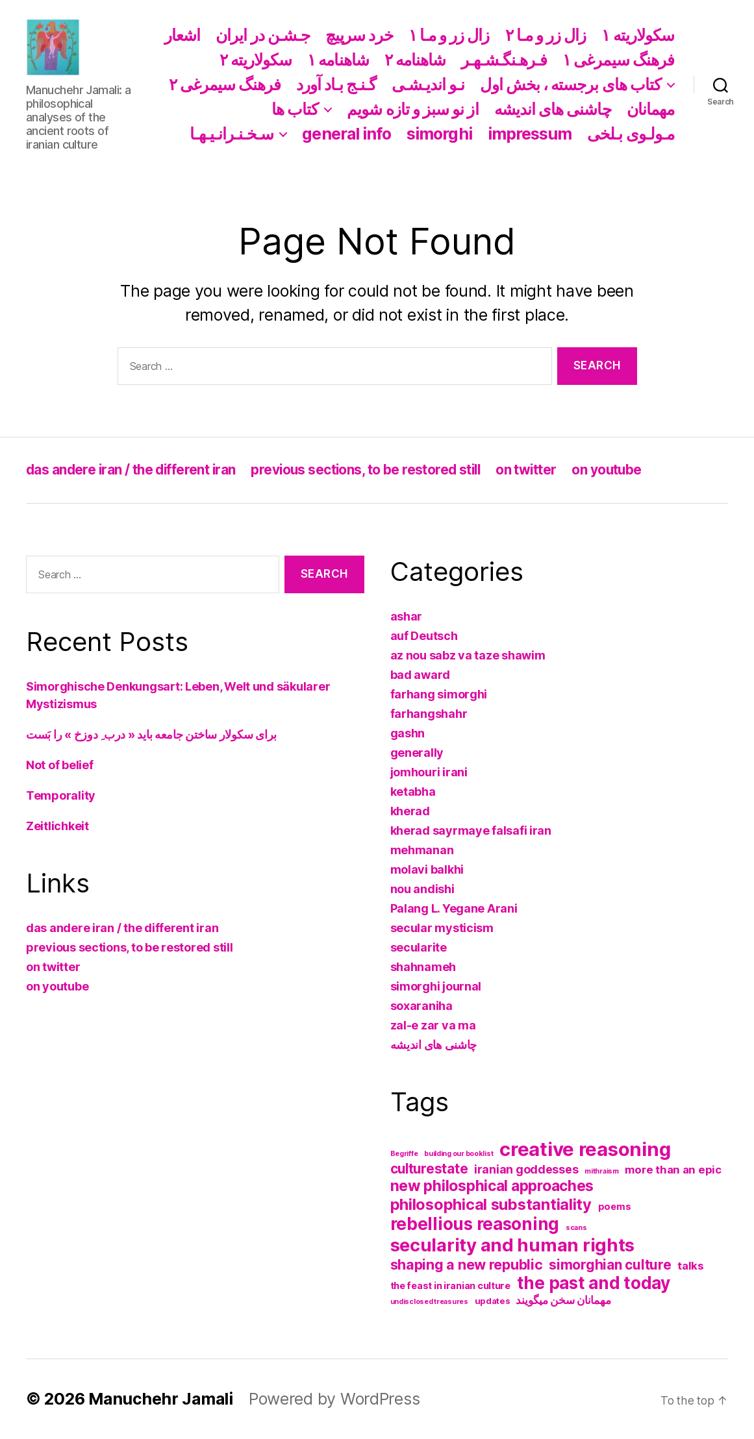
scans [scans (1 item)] (576, 1228)
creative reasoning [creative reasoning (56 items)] (584, 1149)
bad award (420, 675)
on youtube (616, 469)
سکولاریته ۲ (256, 59)
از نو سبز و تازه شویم (412, 109)
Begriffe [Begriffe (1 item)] (404, 1154)
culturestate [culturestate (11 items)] (429, 1169)
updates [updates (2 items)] (492, 1301)
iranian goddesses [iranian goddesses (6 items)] (526, 1169)
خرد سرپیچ (359, 35)
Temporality (60, 795)
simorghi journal (436, 986)
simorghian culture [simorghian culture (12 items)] (610, 1265)
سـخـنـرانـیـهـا (231, 133)
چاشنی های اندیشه (552, 109)
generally (417, 752)
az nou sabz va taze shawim (468, 655)
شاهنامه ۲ (415, 59)
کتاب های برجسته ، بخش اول (570, 84)
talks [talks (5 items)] (690, 1265)
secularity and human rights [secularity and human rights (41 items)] (512, 1245)
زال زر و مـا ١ (449, 35)
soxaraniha (421, 1006)
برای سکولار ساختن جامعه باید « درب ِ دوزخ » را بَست (151, 734)
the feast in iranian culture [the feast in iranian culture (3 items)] (450, 1286)
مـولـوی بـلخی (630, 133)
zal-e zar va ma (433, 1025)
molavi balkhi (427, 869)
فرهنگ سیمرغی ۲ (225, 84)
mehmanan (422, 850)
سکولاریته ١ (637, 35)
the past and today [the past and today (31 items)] (593, 1283)
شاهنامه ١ (338, 59)
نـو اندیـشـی (428, 84)
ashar (406, 616)
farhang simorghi (439, 694)
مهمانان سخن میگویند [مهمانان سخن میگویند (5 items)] (563, 1300)
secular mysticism (442, 928)
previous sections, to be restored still (371, 469)
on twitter (534, 469)
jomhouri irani (429, 772)
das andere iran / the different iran (133, 469)
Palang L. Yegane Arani (454, 908)
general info (346, 133)
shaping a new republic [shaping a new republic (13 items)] (466, 1264)
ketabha (413, 791)
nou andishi (422, 889)
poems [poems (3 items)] (614, 1206)
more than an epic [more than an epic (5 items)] (673, 1169)
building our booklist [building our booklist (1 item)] (458, 1154)
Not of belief (60, 765)
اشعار (182, 35)
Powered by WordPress (335, 1398)
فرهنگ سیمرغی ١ (618, 59)
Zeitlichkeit (57, 826)
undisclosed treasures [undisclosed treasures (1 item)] (429, 1302)
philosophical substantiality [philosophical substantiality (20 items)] (491, 1204)
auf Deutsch (424, 636)
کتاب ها (294, 109)
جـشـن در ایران (263, 35)
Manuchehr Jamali (161, 1398)
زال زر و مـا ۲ (545, 35)
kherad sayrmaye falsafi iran (470, 830)
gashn (407, 733)
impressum (530, 133)
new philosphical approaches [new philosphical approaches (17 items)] (492, 1186)
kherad (410, 811)
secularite (418, 947)
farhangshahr (429, 713)
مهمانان (650, 109)
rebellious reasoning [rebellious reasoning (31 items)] (475, 1224)
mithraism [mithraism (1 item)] (601, 1171)
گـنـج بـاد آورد (336, 84)
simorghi (439, 133)
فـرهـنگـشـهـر (504, 59)
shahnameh (423, 967)
